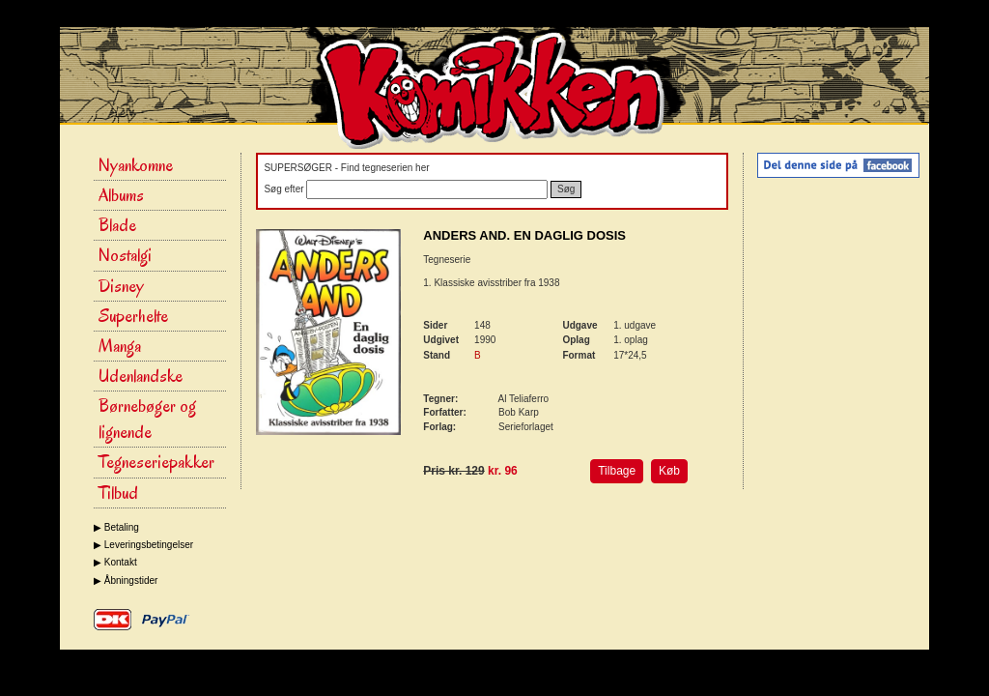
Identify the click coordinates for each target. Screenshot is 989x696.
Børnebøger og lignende (147, 419)
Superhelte (133, 316)
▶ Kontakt (115, 562)
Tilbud (118, 493)
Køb (669, 471)
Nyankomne (136, 165)
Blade (117, 225)
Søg (566, 189)
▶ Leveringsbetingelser (143, 544)
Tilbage (617, 471)
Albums (121, 195)
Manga (120, 346)
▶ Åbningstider (125, 580)
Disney (121, 286)
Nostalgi (125, 255)
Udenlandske (141, 376)
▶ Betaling (116, 527)
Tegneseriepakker (156, 462)
